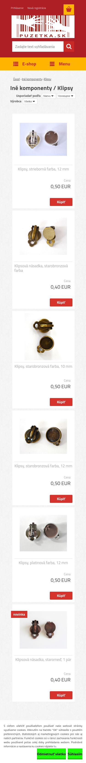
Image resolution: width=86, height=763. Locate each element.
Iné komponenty (32, 79)
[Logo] (43, 26)
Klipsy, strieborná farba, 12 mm (43, 169)
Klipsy (47, 79)
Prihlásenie (17, 8)
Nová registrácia (37, 8)
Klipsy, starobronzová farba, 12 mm (43, 466)
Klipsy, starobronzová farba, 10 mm (43, 366)
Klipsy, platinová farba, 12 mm (43, 562)
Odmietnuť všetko (51, 754)
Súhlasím (75, 754)
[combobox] (49, 96)
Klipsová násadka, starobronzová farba (41, 268)
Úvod (16, 79)
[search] (69, 46)
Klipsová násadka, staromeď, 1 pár (43, 659)
